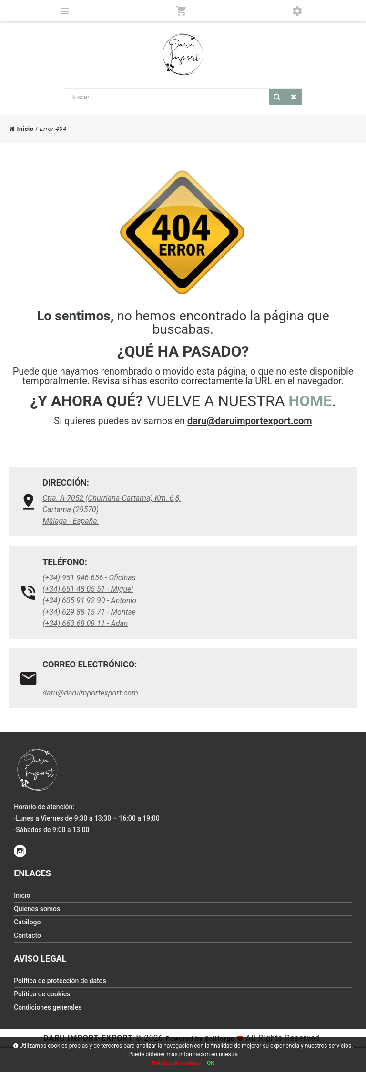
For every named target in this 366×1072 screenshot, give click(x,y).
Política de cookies (42, 994)
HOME (310, 401)
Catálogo (27, 922)
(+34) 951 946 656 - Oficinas (89, 577)
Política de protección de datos (60, 980)
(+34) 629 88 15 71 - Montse (89, 611)
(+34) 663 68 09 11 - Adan (85, 623)
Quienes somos (37, 909)
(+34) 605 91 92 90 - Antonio (89, 600)
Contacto (27, 935)
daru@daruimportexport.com (249, 421)
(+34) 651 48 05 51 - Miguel (87, 589)
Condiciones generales (47, 1007)
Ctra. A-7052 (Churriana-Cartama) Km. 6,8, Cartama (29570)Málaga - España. (111, 510)
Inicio (21, 128)
